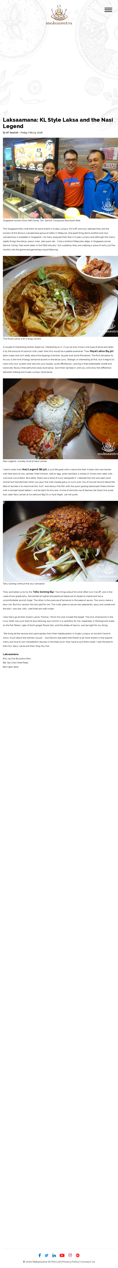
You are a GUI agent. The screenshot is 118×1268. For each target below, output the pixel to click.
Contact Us (88, 1261)
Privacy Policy (70, 1261)
